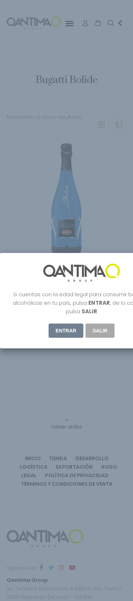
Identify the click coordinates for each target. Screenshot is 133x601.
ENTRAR (66, 330)
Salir (100, 330)
